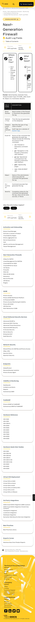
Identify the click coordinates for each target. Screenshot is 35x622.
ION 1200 (6, 421)
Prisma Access (7, 295)
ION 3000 (6, 427)
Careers (6, 588)
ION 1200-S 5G (7, 462)
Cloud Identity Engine (9, 235)
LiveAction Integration (10, 512)
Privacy (6, 601)
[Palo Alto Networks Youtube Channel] (18, 612)
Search (6, 571)
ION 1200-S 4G (7, 459)
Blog (5, 573)
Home (4, 11)
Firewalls (6, 269)
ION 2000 (6, 425)
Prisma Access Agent (9, 372)
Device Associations (9, 240)
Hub (4, 242)
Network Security (10, 549)
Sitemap (6, 579)
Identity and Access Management (13, 244)
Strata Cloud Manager (9, 231)
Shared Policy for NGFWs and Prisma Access (16, 348)
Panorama (6, 276)
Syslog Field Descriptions (11, 14)
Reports (5, 389)
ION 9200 (6, 438)
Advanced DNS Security (10, 327)
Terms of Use (8, 605)
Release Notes (8, 569)
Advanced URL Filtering (10, 323)
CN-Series (6, 267)
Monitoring (26, 11)
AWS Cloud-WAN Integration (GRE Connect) (16, 504)
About (6, 586)
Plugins (5, 282)
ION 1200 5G (7, 455)
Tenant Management (9, 246)
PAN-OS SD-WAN (8, 274)
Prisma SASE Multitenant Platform (13, 297)
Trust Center (8, 603)
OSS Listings (8, 577)
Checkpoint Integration (10, 510)
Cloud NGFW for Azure (10, 265)
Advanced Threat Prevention (12, 325)
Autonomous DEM (8, 391)
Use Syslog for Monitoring (11, 13)
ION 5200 (6, 432)
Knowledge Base (9, 593)
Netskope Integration (9, 514)
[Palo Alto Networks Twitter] (14, 612)
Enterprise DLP (7, 334)
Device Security (8, 332)
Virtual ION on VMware (10, 492)
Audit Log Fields (23, 14)
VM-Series (6, 280)
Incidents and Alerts (9, 387)
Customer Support (9, 590)
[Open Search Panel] (14, 4)
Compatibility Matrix (10, 575)
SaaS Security (7, 336)
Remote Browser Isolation (11, 370)
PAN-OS (5, 272)
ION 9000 (6, 436)
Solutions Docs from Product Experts (14, 542)
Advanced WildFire (9, 321)
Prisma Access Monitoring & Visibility (14, 302)
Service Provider (8, 278)
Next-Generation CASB (10, 308)
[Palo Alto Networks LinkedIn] (10, 612)
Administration (24, 551)
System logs (16, 130)
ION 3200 (6, 430)
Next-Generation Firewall (14, 11)
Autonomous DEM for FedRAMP (13, 406)
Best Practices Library (10, 529)
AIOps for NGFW (8, 259)
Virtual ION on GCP (9, 485)
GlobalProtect (7, 368)
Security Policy (7, 353)
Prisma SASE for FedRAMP (11, 404)
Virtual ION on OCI (8, 489)
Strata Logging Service (10, 237)
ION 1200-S (6, 423)
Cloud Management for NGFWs (12, 261)
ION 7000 (6, 434)
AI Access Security (8, 329)
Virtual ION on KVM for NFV (11, 487)
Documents (7, 607)
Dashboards (6, 385)
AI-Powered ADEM (9, 299)
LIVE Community (9, 592)
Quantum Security (8, 355)
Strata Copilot (26, 4)
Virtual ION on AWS (9, 481)
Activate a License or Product (12, 233)
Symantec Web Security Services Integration (16, 517)
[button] (34, 497)
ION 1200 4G (7, 453)
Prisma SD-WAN (8, 304)
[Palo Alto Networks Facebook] (6, 612)
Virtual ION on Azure (9, 483)
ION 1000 (6, 419)
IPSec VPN (6, 351)
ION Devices (7, 306)
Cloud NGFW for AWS (10, 263)
